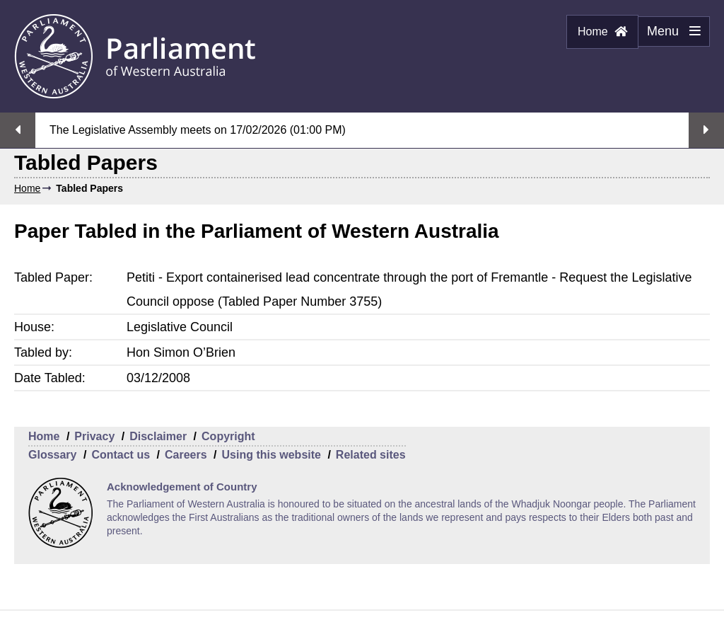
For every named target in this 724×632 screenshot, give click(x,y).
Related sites (371, 455)
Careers (186, 455)
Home (602, 31)
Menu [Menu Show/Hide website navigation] (669, 35)
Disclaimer (158, 436)
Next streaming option (706, 130)
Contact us (120, 455)
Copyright (228, 436)
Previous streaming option (17, 130)
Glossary (52, 455)
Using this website (270, 455)
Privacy (94, 436)
